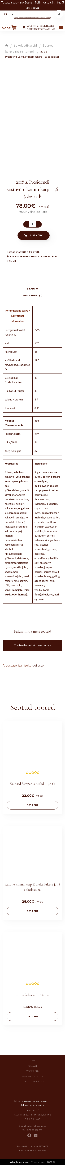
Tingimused (32, 1071)
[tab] (32, 283)
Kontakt (32, 1066)
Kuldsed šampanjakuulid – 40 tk (32, 784)
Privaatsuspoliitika (32, 1076)
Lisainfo (32, 288)
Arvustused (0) (32, 295)
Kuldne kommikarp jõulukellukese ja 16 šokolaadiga (32, 887)
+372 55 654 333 (34, 1130)
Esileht (6, 45)
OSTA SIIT (32, 805)
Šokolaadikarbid (25, 45)
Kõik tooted (30, 252)
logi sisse (38, 665)
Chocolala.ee (38, 1162)
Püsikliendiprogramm (32, 1081)
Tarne (32, 1060)
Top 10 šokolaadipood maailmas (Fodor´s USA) (32, 18)
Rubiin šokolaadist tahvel (32, 995)
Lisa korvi (36, 235)
